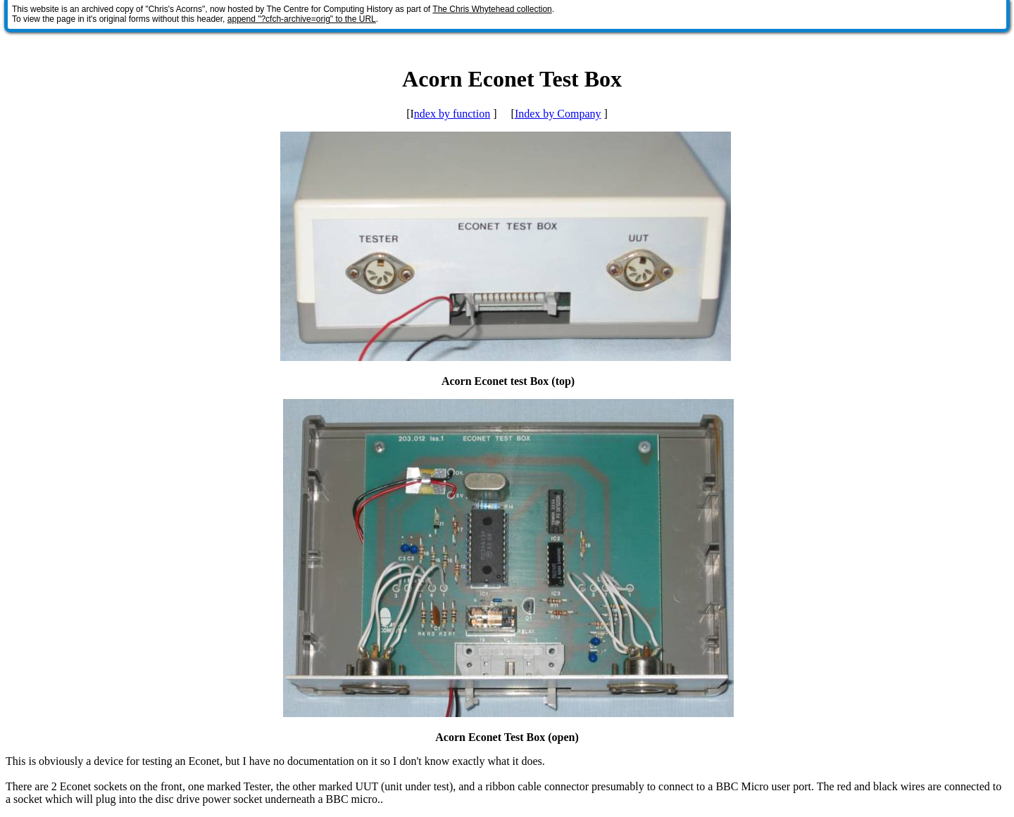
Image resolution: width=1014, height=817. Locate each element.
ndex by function (452, 114)
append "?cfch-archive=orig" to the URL (301, 19)
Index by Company (558, 114)
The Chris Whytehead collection (491, 9)
